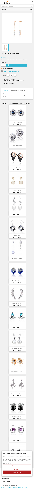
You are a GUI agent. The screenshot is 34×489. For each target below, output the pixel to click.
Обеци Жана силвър (17, 303)
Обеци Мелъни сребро (17, 348)
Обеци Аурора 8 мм (17, 145)
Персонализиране (17, 466)
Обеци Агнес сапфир (17, 122)
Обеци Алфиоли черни (17, 167)
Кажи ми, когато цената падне (11, 71)
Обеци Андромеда (17, 326)
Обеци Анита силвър (17, 258)
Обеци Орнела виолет (17, 439)
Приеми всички (17, 472)
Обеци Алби (17, 213)
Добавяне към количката (16, 65)
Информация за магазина (9, 485)
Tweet (11, 75)
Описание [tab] (6, 90)
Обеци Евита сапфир (17, 280)
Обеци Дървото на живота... (17, 393)
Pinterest (15, 75)
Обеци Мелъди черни (17, 416)
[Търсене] (17, 6)
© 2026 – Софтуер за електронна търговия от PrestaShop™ (15, 487)
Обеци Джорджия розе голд (17, 371)
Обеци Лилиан (17, 235)
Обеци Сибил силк (17, 190)
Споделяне (8, 75)
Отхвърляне (17, 469)
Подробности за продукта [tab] (18, 90)
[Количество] (2, 65)
